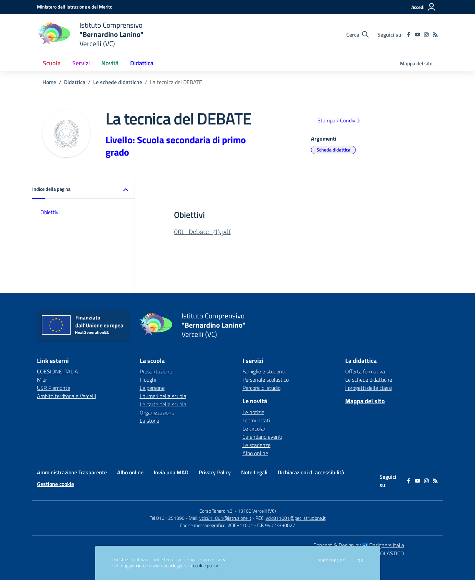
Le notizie (253, 412)
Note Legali (254, 472)
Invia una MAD (171, 472)
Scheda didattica (333, 149)
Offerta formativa (365, 371)
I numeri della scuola (163, 396)
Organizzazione (157, 412)
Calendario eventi (262, 437)
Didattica (74, 82)
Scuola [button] (52, 63)
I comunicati (256, 420)
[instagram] (426, 34)
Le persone (152, 388)
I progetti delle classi (368, 388)
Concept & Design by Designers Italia (358, 545)
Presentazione (156, 371)
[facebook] (408, 34)
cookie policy (205, 565)
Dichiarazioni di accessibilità (311, 472)
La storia (149, 421)
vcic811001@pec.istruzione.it (296, 518)
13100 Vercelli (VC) (257, 510)
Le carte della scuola (163, 404)
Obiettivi (50, 212)
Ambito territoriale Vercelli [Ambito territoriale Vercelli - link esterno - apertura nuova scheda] (66, 396)
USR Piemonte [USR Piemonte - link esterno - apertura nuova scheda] (53, 388)
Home (49, 82)
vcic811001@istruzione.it (225, 518)
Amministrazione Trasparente (72, 472)
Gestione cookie (55, 484)
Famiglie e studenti (263, 371)
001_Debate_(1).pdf (202, 232)
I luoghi (148, 379)
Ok (361, 561)
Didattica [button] (141, 63)
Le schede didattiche (117, 82)
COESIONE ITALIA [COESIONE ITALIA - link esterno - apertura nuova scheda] (57, 371)
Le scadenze (256, 445)
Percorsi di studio (261, 388)
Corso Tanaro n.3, (217, 510)
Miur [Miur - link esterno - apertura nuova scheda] (42, 379)
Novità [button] (109, 63)
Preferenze (331, 561)
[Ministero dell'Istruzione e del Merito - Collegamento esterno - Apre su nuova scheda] (74, 6)
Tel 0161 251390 (167, 518)
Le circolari (254, 428)
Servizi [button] (81, 63)
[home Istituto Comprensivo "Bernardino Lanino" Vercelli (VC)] (90, 34)
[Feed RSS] (435, 34)
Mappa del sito (416, 63)
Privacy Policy (215, 472)
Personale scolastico (265, 379)
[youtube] (417, 34)
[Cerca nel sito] (357, 34)
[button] (83, 189)
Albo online (255, 453)
